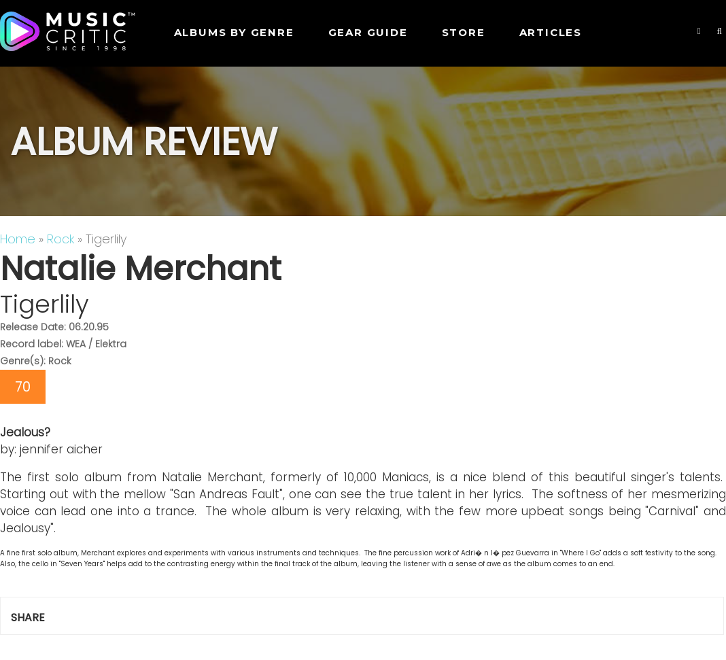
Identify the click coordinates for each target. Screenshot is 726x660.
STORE (463, 32)
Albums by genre (234, 32)
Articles (550, 32)
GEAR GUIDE (368, 32)
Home (17, 238)
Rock (60, 238)
